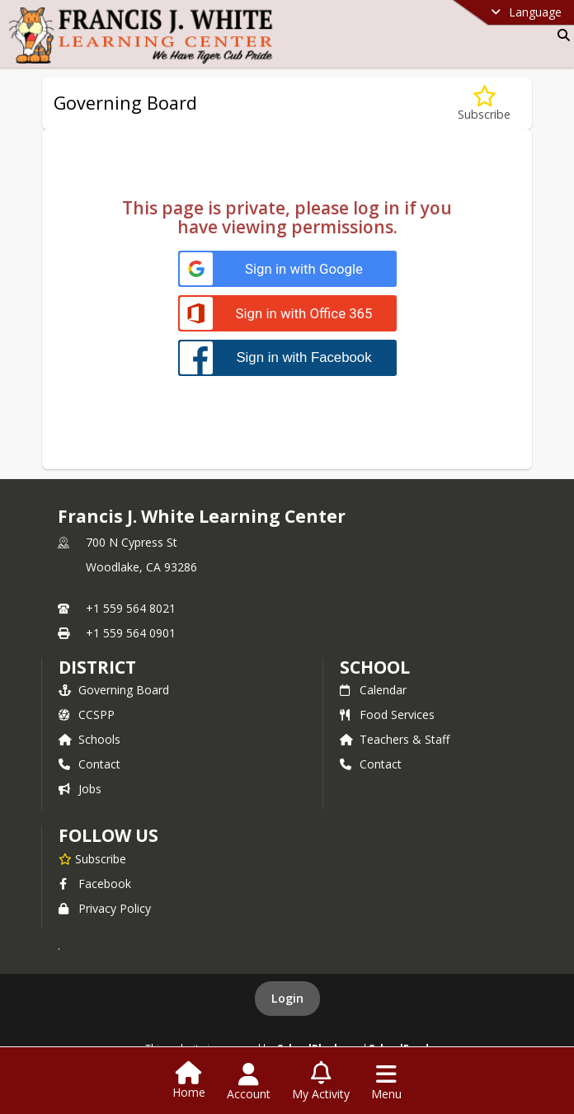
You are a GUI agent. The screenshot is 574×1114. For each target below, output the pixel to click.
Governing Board (114, 690)
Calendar (373, 690)
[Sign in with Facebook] (287, 357)
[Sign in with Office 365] (287, 314)
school (375, 667)
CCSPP (87, 714)
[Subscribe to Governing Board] (484, 103)
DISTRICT (97, 667)
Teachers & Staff (394, 739)
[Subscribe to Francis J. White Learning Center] (92, 858)
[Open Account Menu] (249, 1081)
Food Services (387, 714)
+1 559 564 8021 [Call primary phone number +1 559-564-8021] (131, 608)
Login (287, 998)
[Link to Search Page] (560, 35)
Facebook (95, 883)
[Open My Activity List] (321, 1081)
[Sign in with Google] (287, 269)
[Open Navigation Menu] (386, 1081)
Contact (89, 764)
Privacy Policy (105, 908)
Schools (89, 739)
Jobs (80, 789)
